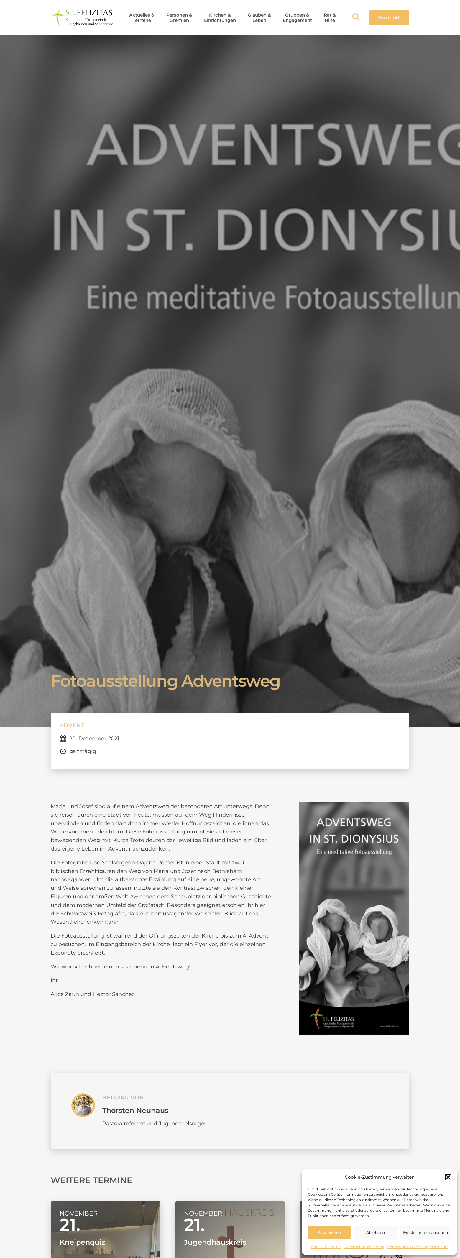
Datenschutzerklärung (364, 1246)
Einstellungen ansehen (425, 1232)
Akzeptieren (329, 1232)
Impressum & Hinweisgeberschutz (417, 1246)
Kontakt (389, 17)
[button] (448, 1177)
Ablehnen (375, 1232)
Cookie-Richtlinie (326, 1246)
